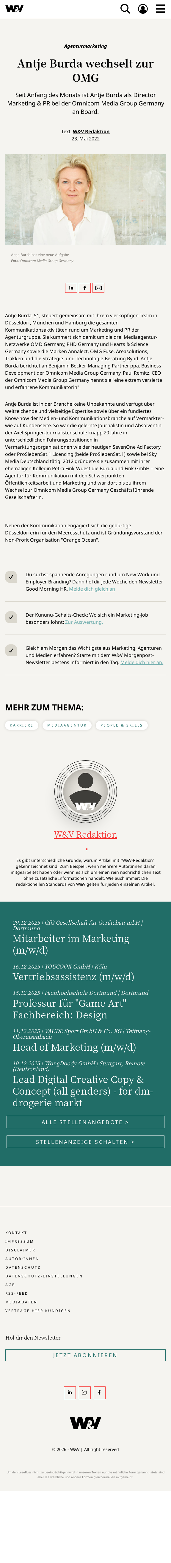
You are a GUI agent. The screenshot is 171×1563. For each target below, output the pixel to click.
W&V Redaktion (91, 131)
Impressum (19, 1241)
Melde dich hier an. (141, 662)
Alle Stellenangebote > (85, 1122)
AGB (10, 1284)
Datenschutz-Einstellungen (44, 1276)
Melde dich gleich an (92, 589)
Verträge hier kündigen (38, 1310)
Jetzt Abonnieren (85, 1355)
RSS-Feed (17, 1293)
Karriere (22, 725)
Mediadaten (21, 1302)
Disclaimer (20, 1250)
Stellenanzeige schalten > (85, 1141)
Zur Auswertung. (84, 622)
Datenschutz (23, 1267)
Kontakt (16, 1232)
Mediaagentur (67, 725)
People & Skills (122, 725)
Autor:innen (22, 1258)
